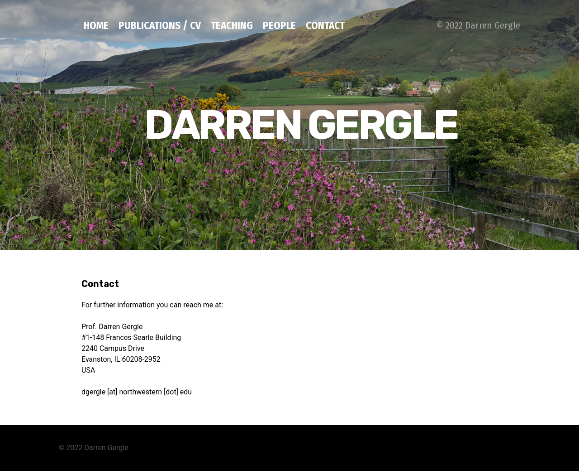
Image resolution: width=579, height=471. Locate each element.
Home (96, 25)
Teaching (232, 25)
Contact (325, 25)
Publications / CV (160, 25)
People (279, 25)
